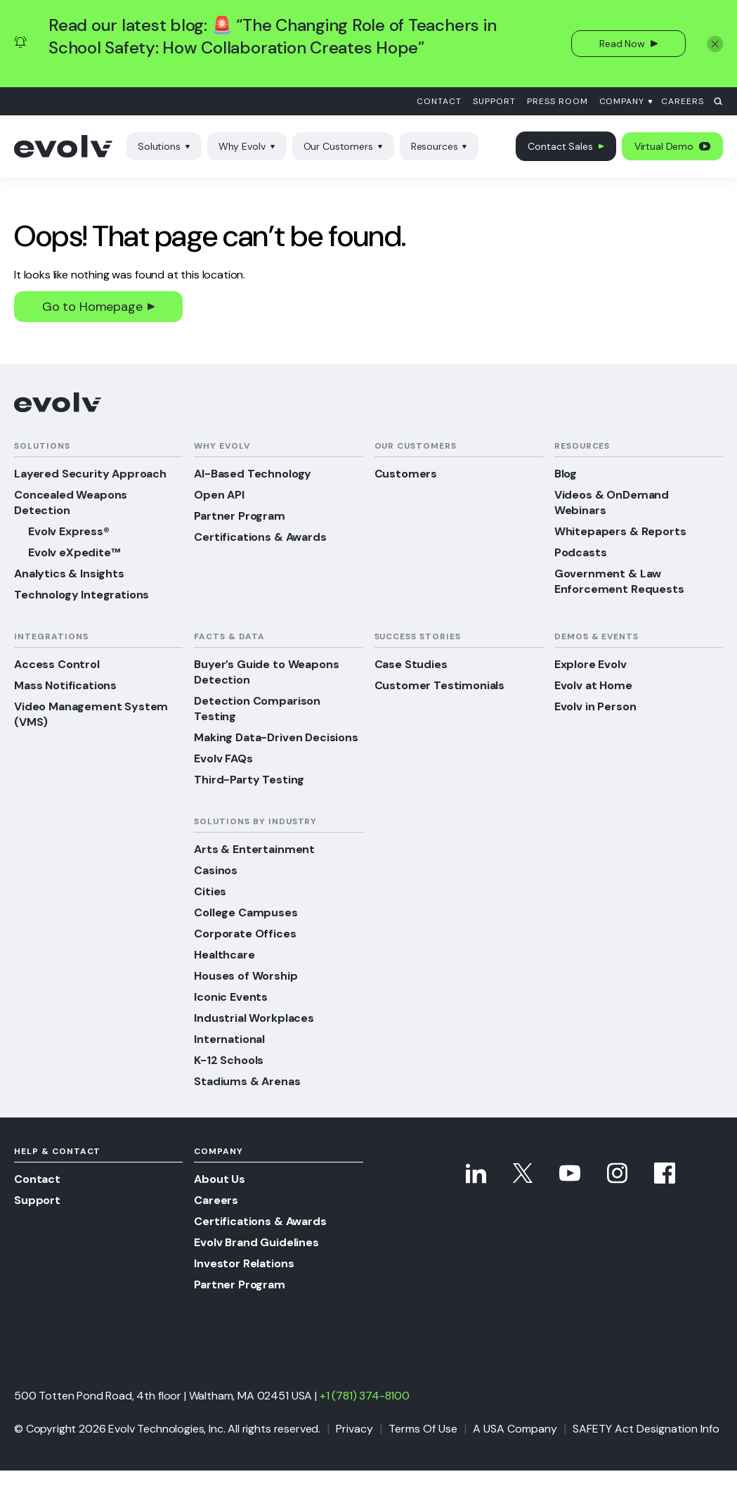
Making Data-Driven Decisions (276, 737)
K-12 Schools (228, 1060)
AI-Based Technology (252, 473)
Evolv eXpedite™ (74, 552)
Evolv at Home (593, 685)
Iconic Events (231, 996)
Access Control (57, 664)
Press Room (557, 101)
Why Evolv (247, 146)
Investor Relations (244, 1263)
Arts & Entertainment (254, 849)
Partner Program (239, 515)
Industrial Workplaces (254, 1018)
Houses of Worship (245, 975)
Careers (682, 101)
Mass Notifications (65, 685)
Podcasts (580, 552)
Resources (439, 146)
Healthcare (224, 954)
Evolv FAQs (223, 758)
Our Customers (343, 146)
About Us (219, 1179)
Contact (439, 101)
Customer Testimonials (439, 685)
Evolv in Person (595, 706)
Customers (406, 473)
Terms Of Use (423, 1428)
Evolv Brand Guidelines (256, 1242)
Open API (219, 494)
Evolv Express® (69, 531)
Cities (210, 891)
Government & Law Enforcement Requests (619, 581)
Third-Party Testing (249, 779)
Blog (565, 473)
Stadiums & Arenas (247, 1081)
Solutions (164, 146)
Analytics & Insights (69, 573)
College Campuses (245, 912)
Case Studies (411, 664)
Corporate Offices (245, 933)
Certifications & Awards (260, 537)
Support (494, 101)
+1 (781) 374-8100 (365, 1395)
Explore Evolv (590, 664)
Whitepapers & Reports (620, 531)
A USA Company (515, 1428)
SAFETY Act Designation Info (646, 1428)
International (229, 1039)
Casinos (215, 870)
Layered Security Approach (90, 473)
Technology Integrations (81, 594)
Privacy (354, 1428)
